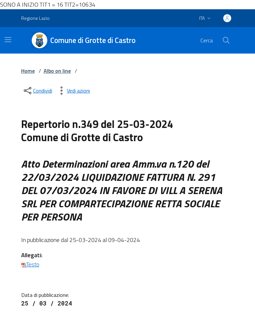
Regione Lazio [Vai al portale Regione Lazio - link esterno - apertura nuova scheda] (35, 18)
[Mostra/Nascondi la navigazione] (8, 40)
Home (28, 71)
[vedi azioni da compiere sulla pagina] (73, 90)
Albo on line (57, 71)
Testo (30, 264)
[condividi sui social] (37, 90)
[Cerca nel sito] (226, 40)
